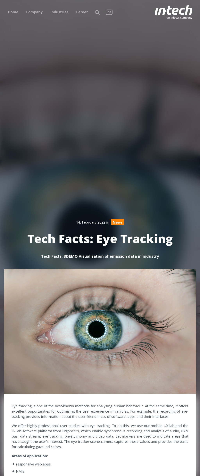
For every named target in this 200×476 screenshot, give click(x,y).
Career (82, 12)
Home (13, 12)
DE (109, 12)
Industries (59, 12)
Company (34, 12)
